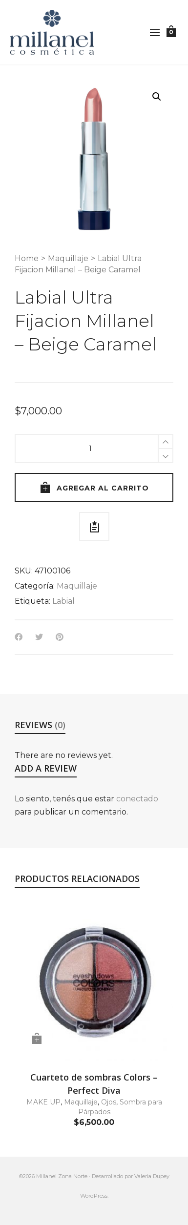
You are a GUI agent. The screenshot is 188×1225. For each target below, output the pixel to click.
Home (27, 258)
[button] (157, 96)
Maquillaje (68, 258)
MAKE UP (43, 1102)
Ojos (108, 1102)
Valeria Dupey (151, 1176)
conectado (137, 798)
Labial (63, 601)
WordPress (93, 1195)
